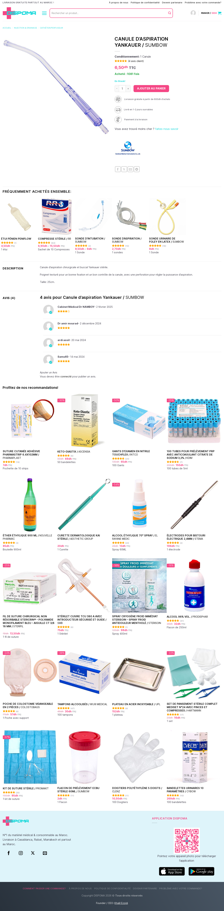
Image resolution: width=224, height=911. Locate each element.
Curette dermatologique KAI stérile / (78, 537)
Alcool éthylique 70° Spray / (135, 537)
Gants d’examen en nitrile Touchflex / (131, 453)
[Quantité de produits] (122, 88)
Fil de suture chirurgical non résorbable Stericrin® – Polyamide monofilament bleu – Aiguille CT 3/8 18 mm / (28, 621)
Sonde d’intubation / (90, 240)
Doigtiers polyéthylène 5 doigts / (137, 790)
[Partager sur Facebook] (118, 169)
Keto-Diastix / (73, 451)
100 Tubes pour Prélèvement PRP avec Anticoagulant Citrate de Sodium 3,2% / (191, 454)
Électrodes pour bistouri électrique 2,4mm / (186, 537)
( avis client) (136, 61)
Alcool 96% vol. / (187, 616)
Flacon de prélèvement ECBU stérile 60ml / (78, 790)
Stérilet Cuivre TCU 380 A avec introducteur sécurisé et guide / (81, 619)
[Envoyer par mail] (130, 169)
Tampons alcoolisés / (82, 704)
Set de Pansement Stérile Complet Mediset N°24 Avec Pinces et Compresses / (192, 707)
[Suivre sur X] (33, 853)
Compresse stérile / (54, 238)
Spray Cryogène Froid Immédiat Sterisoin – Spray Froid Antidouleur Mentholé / (136, 619)
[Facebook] (9, 853)
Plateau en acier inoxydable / (136, 704)
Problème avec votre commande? (203, 2)
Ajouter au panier (151, 88)
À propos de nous (118, 2)
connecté (66, 376)
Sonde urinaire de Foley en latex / (166, 240)
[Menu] (44, 13)
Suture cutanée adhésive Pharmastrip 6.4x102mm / (21, 454)
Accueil (7, 28)
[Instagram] (21, 853)
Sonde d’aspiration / (126, 240)
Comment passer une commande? (89, 2)
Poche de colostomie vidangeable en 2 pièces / (28, 705)
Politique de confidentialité (145, 2)
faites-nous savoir (166, 129)
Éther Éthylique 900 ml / (27, 537)
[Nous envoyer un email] (45, 853)
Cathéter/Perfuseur (51, 28)
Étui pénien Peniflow (16, 238)
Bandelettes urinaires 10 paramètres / (185, 790)
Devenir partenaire (172, 2)
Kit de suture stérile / (26, 788)
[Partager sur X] (124, 169)
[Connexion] (193, 13)
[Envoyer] (170, 13)
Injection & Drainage (25, 28)
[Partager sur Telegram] (137, 169)
